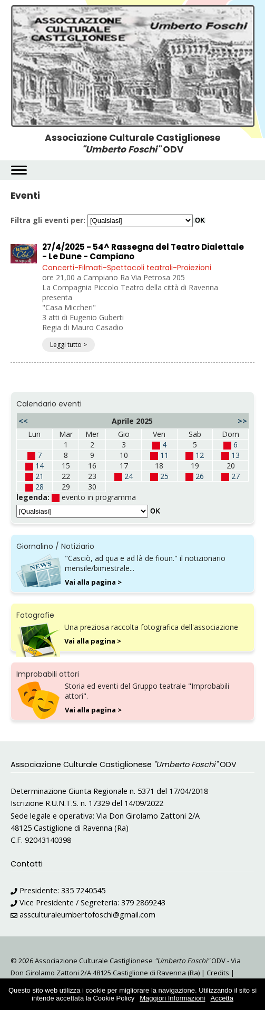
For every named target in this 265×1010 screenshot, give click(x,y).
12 (199, 455)
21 (39, 476)
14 (39, 466)
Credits (218, 972)
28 (39, 487)
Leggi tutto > (68, 344)
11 (164, 455)
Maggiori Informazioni (172, 998)
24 (128, 476)
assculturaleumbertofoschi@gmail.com (87, 915)
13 (235, 455)
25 (164, 476)
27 (235, 476)
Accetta (222, 998)
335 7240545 (83, 890)
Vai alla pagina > (93, 582)
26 (199, 476)
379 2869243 (143, 902)
